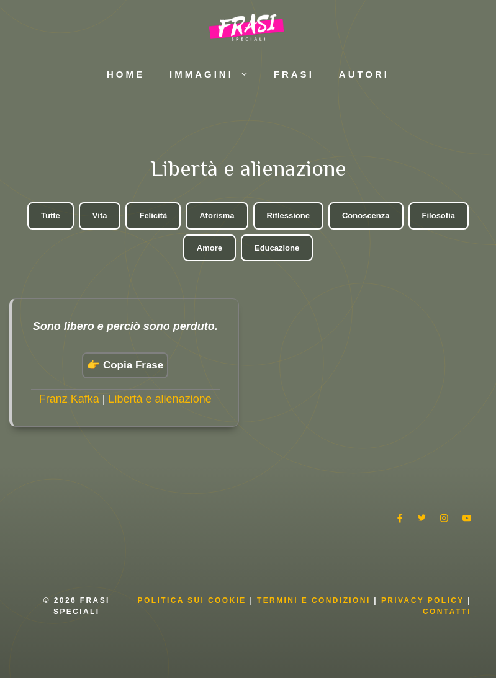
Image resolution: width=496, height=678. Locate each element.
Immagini (215, 74)
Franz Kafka (69, 399)
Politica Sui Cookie (192, 600)
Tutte (50, 215)
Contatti (447, 611)
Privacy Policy (424, 600)
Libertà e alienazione (160, 399)
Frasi (294, 74)
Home (126, 74)
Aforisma (216, 215)
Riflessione (288, 215)
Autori (364, 74)
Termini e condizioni (314, 600)
